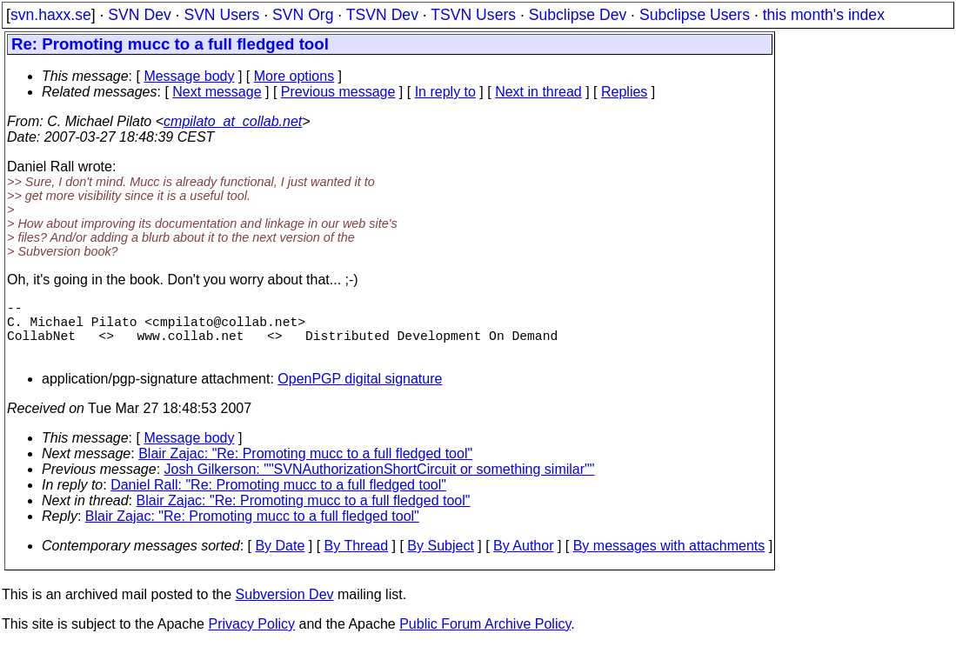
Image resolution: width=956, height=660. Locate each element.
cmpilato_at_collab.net (233, 121)
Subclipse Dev (577, 14)
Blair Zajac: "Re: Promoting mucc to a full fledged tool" (305, 467)
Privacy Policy (251, 637)
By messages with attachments (669, 559)
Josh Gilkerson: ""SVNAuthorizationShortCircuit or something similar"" (379, 483)
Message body (189, 76)
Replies (624, 91)
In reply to (445, 91)
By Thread (356, 559)
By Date (279, 559)
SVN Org (302, 14)
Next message (216, 91)
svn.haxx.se (50, 14)
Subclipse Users (694, 14)
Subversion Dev (285, 608)
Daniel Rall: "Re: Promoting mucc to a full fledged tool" (278, 498)
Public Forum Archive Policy (485, 637)
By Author (523, 559)
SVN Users (221, 14)
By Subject (440, 559)
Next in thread (538, 91)
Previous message (338, 91)
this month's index (824, 14)
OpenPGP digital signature (359, 392)
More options (294, 76)
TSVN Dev (382, 14)
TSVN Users (473, 14)
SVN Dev (139, 14)
